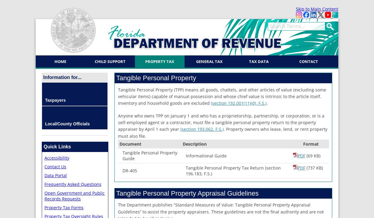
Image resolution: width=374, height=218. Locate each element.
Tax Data (259, 61)
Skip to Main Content (317, 9)
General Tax (209, 61)
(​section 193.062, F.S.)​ (202, 129)
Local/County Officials (67, 123)
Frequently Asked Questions (72, 184)
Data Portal (55, 175)
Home (60, 61)
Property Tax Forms (64, 207)
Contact (308, 61)
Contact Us (55, 167)
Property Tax (159, 61)
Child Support (110, 61)
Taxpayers (55, 100)
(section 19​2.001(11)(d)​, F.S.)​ (239, 103)
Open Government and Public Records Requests (74, 196)
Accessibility (56, 158)
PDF (299, 156)
